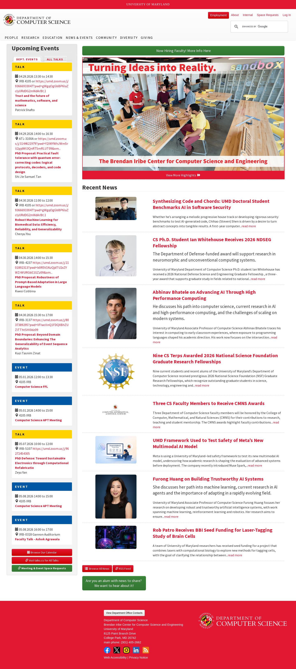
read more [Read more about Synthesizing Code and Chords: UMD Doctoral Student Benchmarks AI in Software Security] (249, 226)
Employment (218, 15)
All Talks (55, 59)
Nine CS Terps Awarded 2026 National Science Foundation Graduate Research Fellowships (215, 358)
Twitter (116, 650)
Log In (287, 15)
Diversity (129, 38)
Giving (147, 38)
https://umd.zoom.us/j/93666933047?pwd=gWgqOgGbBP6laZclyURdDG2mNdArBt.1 (42, 86)
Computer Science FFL (31, 386)
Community (106, 38)
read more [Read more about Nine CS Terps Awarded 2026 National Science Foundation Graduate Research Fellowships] (202, 385)
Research (30, 38)
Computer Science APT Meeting (38, 420)
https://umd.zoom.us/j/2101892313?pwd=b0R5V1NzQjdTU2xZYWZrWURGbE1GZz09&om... (42, 267)
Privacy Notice (138, 657)
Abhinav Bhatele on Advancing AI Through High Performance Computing (204, 295)
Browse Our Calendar (42, 552)
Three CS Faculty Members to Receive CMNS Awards (209, 403)
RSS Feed (123, 568)
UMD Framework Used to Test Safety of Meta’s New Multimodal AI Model (208, 443)
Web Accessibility (115, 657)
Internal (248, 15)
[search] (258, 27)
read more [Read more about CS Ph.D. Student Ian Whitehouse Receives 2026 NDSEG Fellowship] (258, 279)
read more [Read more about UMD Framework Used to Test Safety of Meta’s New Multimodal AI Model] (255, 465)
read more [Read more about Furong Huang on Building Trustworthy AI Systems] (171, 516)
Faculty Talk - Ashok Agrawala (37, 539)
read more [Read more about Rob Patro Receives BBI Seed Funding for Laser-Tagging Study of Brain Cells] (235, 555)
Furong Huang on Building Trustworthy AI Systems (208, 479)
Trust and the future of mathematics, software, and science (36, 100)
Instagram (126, 650)
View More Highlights (183, 175)
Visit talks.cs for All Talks (42, 560)
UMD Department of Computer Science (37, 20)
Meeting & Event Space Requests (42, 568)
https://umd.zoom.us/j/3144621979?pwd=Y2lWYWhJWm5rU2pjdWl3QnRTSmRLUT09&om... (41, 143)
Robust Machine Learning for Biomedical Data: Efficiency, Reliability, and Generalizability (38, 224)
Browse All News (97, 568)
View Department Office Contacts (124, 613)
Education (52, 38)
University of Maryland (148, 4)
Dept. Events (28, 59)
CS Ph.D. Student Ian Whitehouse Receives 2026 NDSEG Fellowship (212, 242)
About (235, 15)
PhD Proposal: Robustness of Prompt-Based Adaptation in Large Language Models (41, 282)
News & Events (79, 38)
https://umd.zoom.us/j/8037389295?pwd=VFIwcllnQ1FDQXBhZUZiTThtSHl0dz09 (42, 325)
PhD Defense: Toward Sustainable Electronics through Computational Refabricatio (42, 463)
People (11, 38)
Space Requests (268, 15)
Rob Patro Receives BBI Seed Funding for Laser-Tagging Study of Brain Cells (212, 533)
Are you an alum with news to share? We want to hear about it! (114, 583)
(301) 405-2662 (131, 642)
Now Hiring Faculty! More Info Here (183, 50)
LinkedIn (136, 650)
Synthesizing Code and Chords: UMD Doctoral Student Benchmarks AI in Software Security (211, 204)
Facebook (107, 650)
